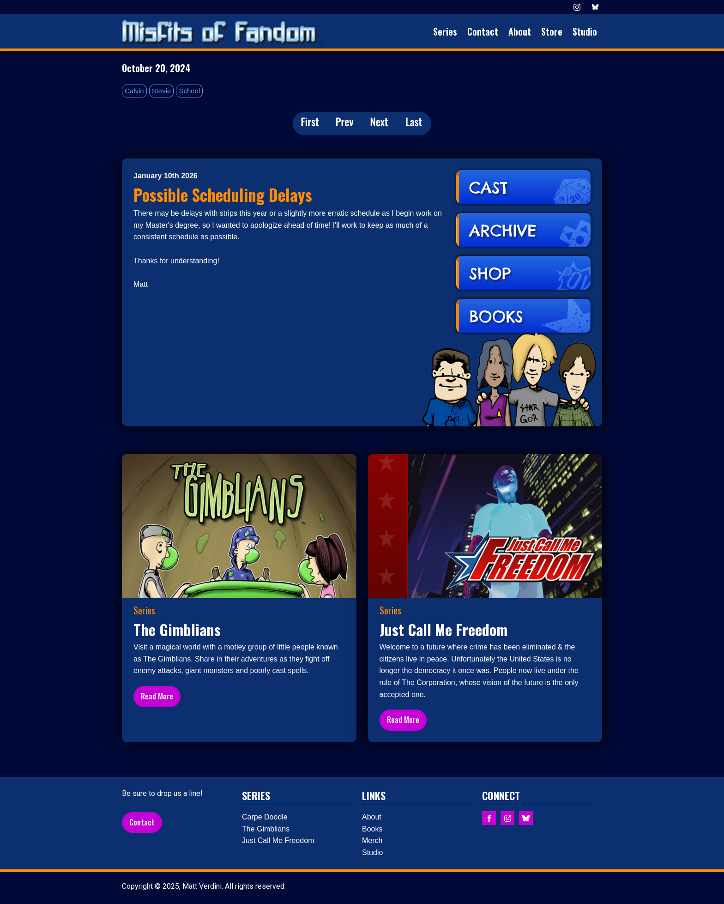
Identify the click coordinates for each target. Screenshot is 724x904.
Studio (585, 31)
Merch (372, 840)
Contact (482, 31)
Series (445, 31)
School (189, 91)
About (519, 31)
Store (551, 31)
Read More (157, 696)
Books (372, 829)
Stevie (161, 91)
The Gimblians (266, 829)
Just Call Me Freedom (278, 840)
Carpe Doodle (265, 817)
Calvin (134, 91)
